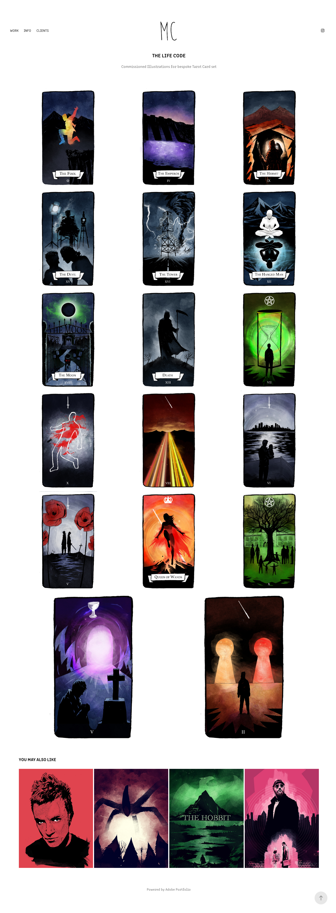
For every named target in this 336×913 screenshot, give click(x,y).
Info (27, 30)
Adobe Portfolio (178, 889)
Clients (42, 30)
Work (14, 30)
